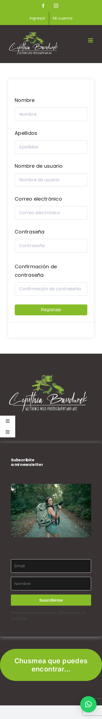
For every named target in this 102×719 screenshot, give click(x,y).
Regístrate (51, 309)
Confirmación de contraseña (36, 270)
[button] (51, 510)
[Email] (51, 566)
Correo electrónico (38, 198)
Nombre (25, 100)
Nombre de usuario (39, 166)
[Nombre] (51, 583)
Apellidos (26, 133)
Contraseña (30, 231)
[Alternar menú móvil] (91, 40)
